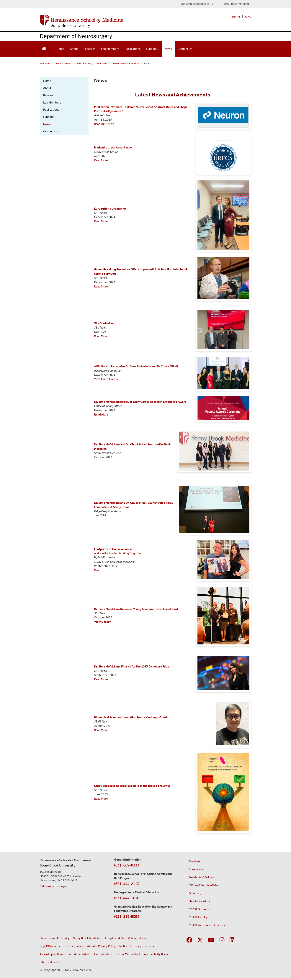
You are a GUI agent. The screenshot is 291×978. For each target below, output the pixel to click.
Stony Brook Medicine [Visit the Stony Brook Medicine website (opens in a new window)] (87, 938)
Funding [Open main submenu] (152, 49)
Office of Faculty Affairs (204, 885)
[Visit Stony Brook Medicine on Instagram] (222, 940)
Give (248, 16)
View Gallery (102, 621)
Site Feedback (50, 962)
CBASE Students (199, 909)
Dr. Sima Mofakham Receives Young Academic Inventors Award (136, 609)
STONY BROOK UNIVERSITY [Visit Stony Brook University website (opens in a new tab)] (197, 4)
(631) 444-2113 (126, 884)
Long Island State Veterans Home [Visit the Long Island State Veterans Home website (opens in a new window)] (126, 938)
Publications (133, 49)
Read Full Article (104, 124)
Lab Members (110, 49)
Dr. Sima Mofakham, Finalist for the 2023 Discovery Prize (131, 666)
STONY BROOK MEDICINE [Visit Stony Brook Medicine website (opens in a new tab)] (235, 4)
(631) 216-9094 (126, 916)
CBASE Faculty (198, 917)
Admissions (196, 869)
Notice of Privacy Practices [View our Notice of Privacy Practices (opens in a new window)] (136, 946)
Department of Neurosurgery (76, 36)
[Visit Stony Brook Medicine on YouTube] (211, 940)
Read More (101, 160)
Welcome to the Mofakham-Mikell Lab (118, 63)
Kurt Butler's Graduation (110, 208)
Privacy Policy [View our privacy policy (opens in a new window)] (74, 946)
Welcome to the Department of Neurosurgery (66, 63)
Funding (48, 117)
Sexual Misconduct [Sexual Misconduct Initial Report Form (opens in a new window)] (128, 954)
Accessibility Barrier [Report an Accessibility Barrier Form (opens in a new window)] (157, 954)
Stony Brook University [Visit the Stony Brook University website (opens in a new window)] (54, 938)
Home (236, 16)
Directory (195, 893)
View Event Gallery (106, 379)
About (74, 49)
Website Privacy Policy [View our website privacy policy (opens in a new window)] (101, 946)
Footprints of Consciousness (113, 549)
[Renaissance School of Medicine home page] (107, 21)
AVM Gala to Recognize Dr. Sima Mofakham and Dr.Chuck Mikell (136, 366)
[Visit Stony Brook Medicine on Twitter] (200, 940)
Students (195, 861)
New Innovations (200, 901)
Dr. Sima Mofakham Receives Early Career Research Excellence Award (140, 401)
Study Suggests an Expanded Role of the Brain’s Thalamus (132, 786)
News (168, 49)
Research (90, 49)
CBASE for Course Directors (207, 925)
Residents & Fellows (201, 877)
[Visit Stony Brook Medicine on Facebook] (189, 940)
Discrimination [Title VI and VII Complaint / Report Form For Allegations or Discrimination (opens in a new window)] (102, 954)
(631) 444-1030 (126, 898)
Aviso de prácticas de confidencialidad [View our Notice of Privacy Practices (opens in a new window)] (64, 954)
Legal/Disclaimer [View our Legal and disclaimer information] (51, 946)
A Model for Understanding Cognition (118, 553)
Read (97, 570)
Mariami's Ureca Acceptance (113, 147)
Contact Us (185, 49)
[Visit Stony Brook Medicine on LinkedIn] (232, 940)
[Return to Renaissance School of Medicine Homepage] (44, 48)
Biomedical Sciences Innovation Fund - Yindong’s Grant (130, 717)
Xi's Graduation (104, 323)
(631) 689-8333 (126, 865)
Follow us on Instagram (54, 886)
